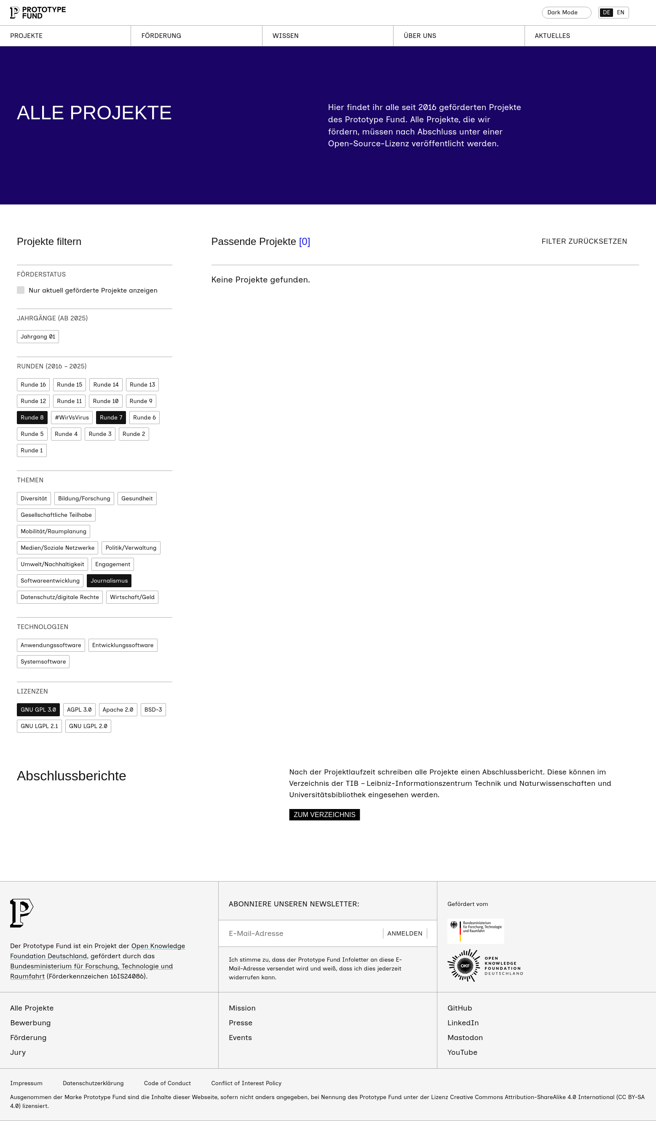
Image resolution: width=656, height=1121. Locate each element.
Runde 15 (69, 384)
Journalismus (109, 580)
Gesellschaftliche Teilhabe (56, 515)
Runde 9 (141, 401)
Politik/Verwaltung (130, 547)
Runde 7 (111, 417)
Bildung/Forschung (84, 498)
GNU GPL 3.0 (38, 709)
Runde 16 (33, 384)
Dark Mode (562, 12)
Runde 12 (33, 401)
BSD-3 (153, 709)
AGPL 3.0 (79, 709)
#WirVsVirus (72, 417)
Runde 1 (32, 450)
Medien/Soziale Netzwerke (57, 547)
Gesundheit (137, 498)
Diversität (34, 498)
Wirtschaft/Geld (132, 597)
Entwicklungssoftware (123, 645)
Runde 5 (32, 434)
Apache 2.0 (118, 709)
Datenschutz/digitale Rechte (60, 597)
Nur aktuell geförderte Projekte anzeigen (93, 290)
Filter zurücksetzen (584, 241)
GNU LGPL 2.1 (39, 726)
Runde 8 (32, 417)
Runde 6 (144, 417)
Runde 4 (66, 434)
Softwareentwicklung (50, 580)
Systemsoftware (43, 661)
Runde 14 (106, 384)
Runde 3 (99, 434)
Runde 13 (142, 384)
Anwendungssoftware (51, 645)
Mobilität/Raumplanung (53, 531)
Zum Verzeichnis (325, 814)
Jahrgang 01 (38, 336)
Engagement (112, 564)
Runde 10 (105, 401)
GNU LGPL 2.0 (88, 726)
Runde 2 (134, 434)
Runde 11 (69, 401)
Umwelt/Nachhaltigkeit (52, 564)
